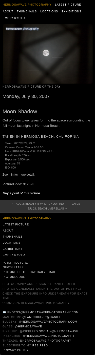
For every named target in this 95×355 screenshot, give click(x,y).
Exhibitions (72, 11)
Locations (49, 11)
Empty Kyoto (14, 17)
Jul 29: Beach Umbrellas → (47, 208)
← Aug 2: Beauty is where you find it (39, 203)
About (8, 11)
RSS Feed (40, 345)
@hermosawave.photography (48, 335)
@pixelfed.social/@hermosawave (49, 331)
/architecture (15, 262)
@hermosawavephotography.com (48, 321)
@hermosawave (28, 326)
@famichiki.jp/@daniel (41, 317)
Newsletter (13, 267)
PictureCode (14, 276)
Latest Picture (68, 4)
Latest (77, 203)
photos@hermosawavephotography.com (43, 312)
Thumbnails (27, 11)
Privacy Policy (16, 349)
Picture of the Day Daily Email (29, 272)
